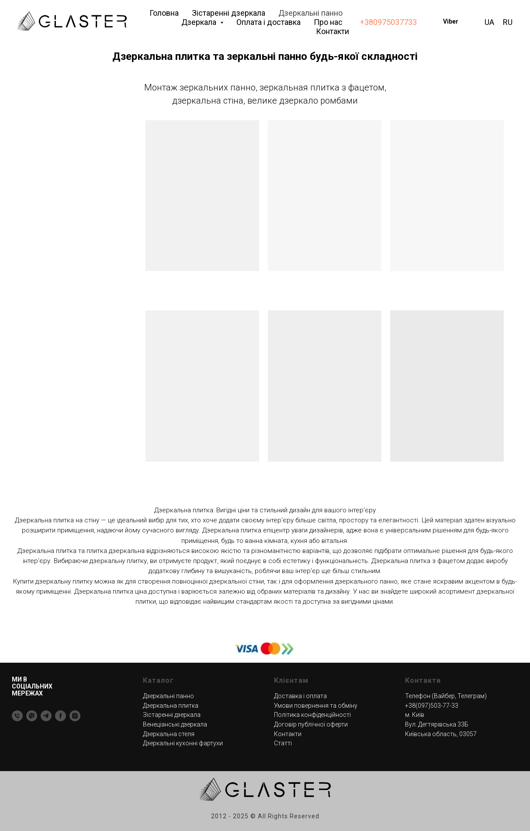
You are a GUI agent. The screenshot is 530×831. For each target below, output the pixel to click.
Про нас (328, 22)
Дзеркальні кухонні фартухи (183, 743)
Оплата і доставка (268, 22)
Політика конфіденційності (312, 714)
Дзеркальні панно (310, 12)
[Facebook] (60, 715)
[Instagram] (74, 715)
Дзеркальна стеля (168, 733)
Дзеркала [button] (199, 22)
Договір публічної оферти (311, 724)
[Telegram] (46, 715)
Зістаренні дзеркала (228, 12)
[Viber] (31, 715)
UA (489, 22)
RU (508, 22)
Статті (283, 743)
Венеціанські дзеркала (175, 724)
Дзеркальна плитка (170, 705)
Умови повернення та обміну (315, 705)
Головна (164, 12)
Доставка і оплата (300, 695)
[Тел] (17, 715)
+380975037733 (388, 22)
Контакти (332, 31)
